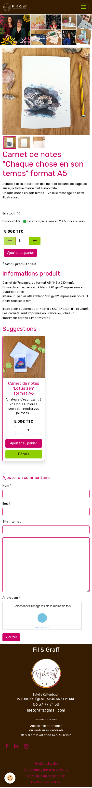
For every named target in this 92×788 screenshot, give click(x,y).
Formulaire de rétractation (46, 776)
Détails (23, 454)
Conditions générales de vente (46, 769)
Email (6, 503)
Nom (5, 485)
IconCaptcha (41, 627)
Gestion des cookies (46, 782)
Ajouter (11, 637)
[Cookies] (9, 778)
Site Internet (11, 521)
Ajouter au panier (20, 253)
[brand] (15, 7)
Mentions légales (46, 763)
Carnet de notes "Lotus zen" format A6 (23, 388)
